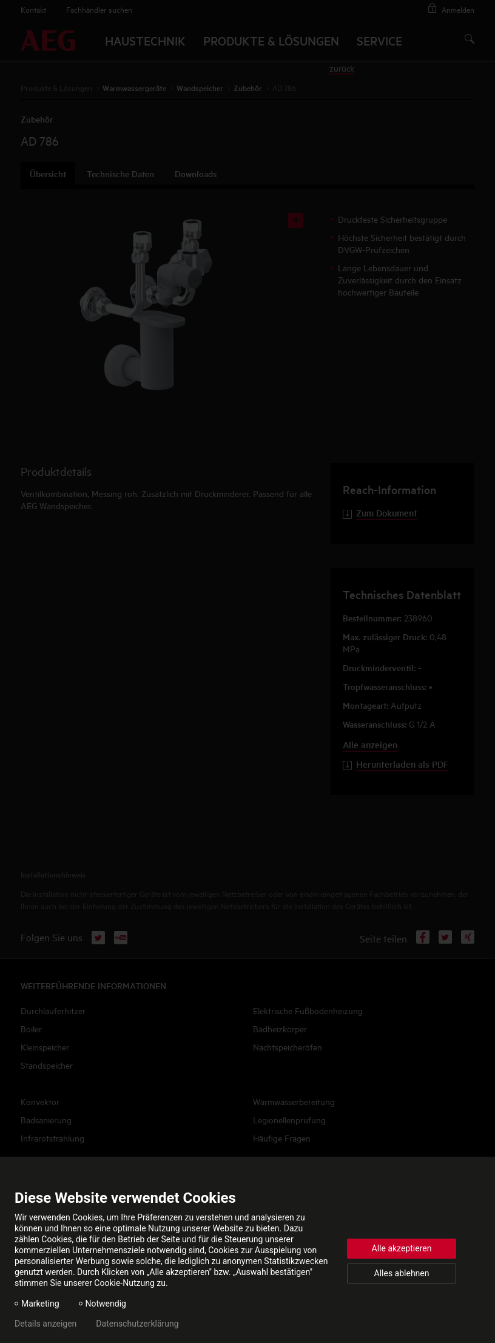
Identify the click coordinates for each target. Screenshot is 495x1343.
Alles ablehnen (401, 1273)
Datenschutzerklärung (137, 1323)
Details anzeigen (45, 1323)
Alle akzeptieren (402, 1248)
